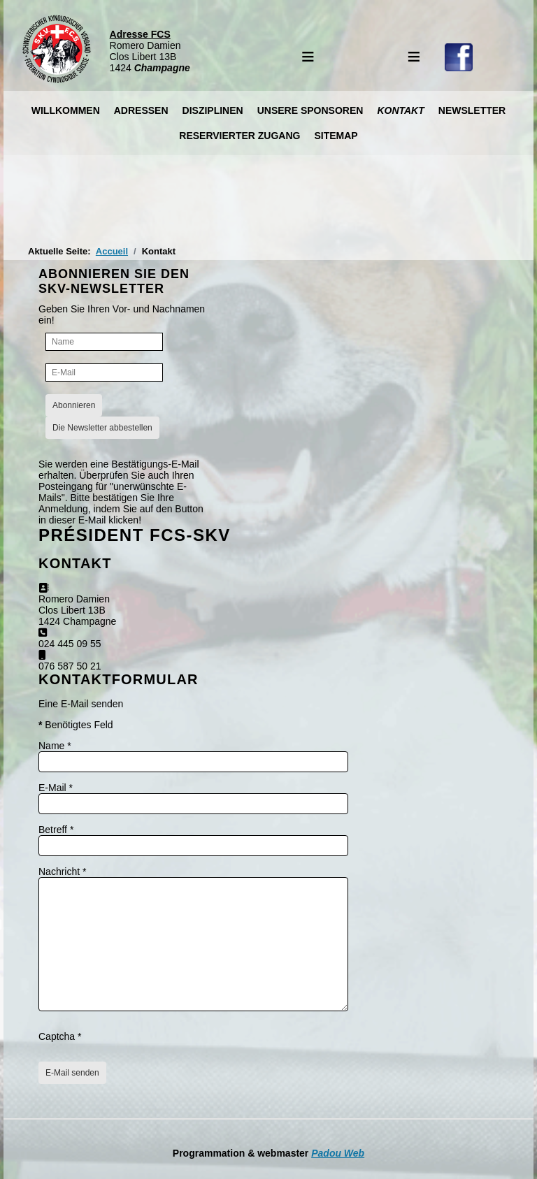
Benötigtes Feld (75, 724)
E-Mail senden (72, 1073)
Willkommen (65, 110)
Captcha (60, 1036)
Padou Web (337, 1153)
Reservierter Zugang (239, 135)
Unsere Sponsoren (310, 110)
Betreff (55, 829)
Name (54, 745)
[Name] (104, 342)
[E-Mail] (104, 372)
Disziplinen (212, 110)
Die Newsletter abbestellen (102, 428)
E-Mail (55, 787)
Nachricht (62, 871)
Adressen (141, 110)
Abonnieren (73, 405)
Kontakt (400, 110)
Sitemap (335, 135)
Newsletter (472, 110)
